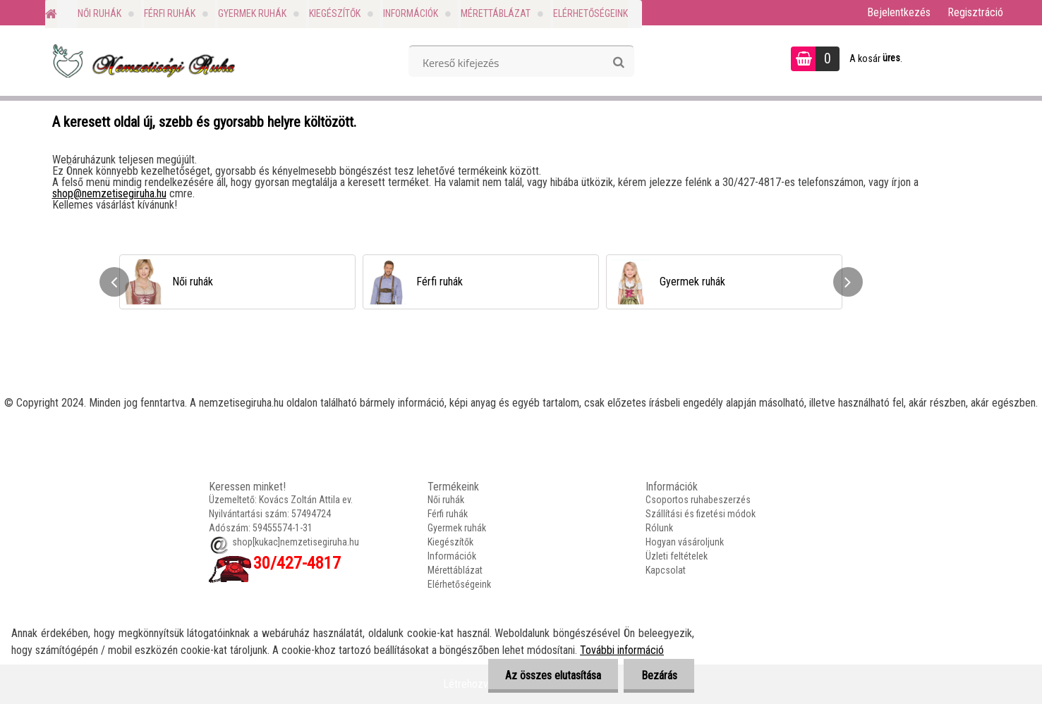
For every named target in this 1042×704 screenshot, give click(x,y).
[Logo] (142, 60)
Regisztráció (975, 12)
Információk (410, 13)
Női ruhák (99, 13)
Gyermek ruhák (252, 13)
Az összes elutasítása (552, 675)
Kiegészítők (335, 13)
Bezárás (659, 675)
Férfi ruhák (169, 13)
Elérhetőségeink (590, 13)
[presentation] (114, 282)
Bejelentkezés (899, 12)
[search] (618, 62)
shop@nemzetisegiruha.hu (109, 193)
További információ (622, 650)
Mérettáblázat (496, 13)
